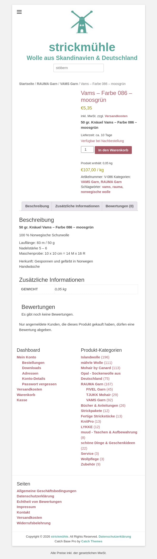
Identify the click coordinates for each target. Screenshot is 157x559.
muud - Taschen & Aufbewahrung (109, 432)
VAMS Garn (69, 84)
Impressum (26, 507)
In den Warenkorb (113, 150)
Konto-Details (33, 378)
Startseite (26, 84)
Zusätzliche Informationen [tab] (77, 206)
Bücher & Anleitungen (99, 405)
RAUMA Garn (47, 84)
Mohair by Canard (96, 368)
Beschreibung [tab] (37, 206)
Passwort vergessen (39, 384)
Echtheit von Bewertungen (39, 502)
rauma (118, 187)
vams (106, 187)
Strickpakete (91, 411)
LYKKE (87, 427)
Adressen (30, 373)
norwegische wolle (95, 192)
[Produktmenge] (87, 149)
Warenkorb (26, 395)
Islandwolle (90, 357)
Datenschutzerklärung (35, 496)
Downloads (31, 368)
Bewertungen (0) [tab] (120, 206)
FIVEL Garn (95, 389)
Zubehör (88, 464)
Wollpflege (90, 459)
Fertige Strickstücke (98, 416)
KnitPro (87, 421)
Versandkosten (116, 116)
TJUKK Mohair (98, 395)
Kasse (22, 400)
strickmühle (82, 47)
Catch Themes (91, 541)
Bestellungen (33, 363)
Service (87, 453)
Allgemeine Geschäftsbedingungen (46, 491)
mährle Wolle (92, 363)
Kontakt (23, 512)
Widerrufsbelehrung (34, 523)
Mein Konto (26, 357)
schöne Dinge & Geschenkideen (108, 443)
